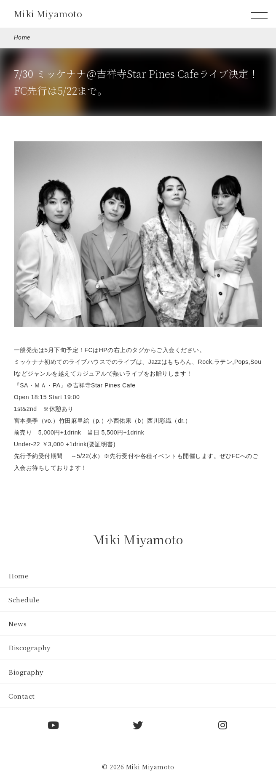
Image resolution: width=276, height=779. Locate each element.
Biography (26, 671)
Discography (29, 647)
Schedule (24, 599)
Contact (21, 695)
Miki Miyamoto (48, 13)
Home (22, 37)
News (17, 623)
